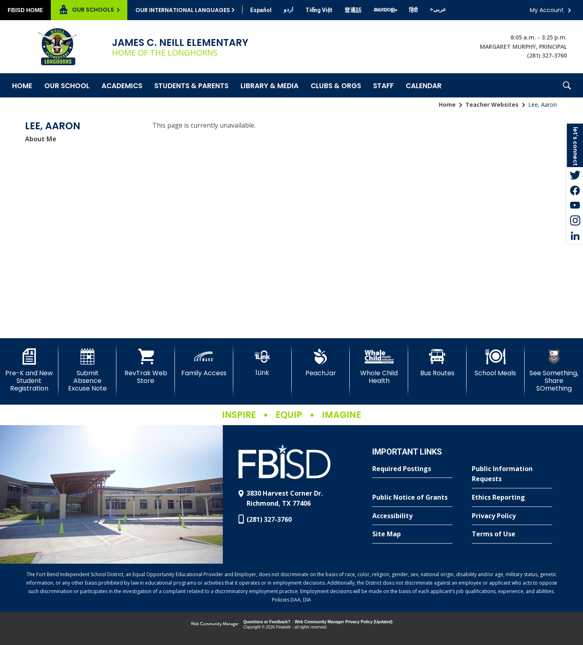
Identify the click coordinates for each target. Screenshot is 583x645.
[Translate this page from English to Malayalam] (385, 9)
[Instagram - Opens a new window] (575, 220)
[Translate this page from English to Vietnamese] (318, 10)
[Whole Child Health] (379, 367)
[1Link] (262, 362)
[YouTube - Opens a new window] (575, 205)
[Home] (22, 85)
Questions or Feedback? (266, 622)
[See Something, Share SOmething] (554, 371)
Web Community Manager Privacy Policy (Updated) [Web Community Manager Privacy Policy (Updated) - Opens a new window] (344, 622)
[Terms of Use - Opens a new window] (512, 534)
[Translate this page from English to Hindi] (413, 10)
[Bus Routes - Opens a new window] (437, 363)
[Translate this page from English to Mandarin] (352, 10)
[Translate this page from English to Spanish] (261, 10)
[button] (567, 85)
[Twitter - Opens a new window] (575, 174)
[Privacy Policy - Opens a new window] (512, 516)
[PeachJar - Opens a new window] (321, 363)
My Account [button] (547, 10)
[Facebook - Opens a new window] (575, 190)
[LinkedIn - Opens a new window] (575, 236)
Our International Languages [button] (182, 10)
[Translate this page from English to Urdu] (288, 9)
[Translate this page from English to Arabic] (438, 9)
